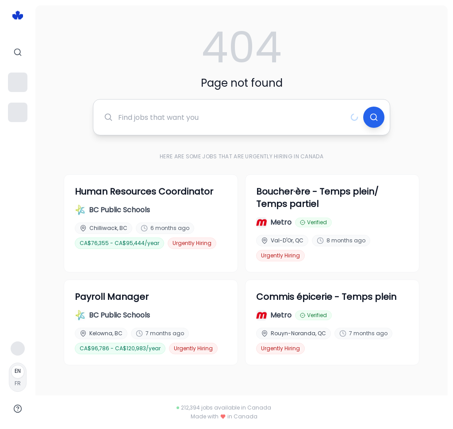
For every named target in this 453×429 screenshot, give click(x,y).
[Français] (18, 377)
